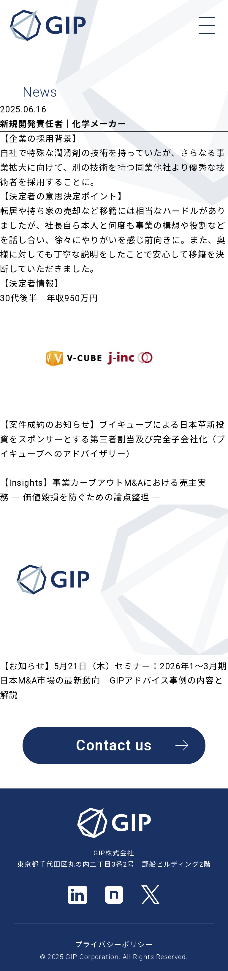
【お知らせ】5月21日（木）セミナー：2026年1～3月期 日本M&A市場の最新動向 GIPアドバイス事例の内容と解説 (113, 680)
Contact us (132, 745)
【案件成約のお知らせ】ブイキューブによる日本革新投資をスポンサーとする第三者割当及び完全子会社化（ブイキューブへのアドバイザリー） (113, 439)
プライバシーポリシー (114, 944)
